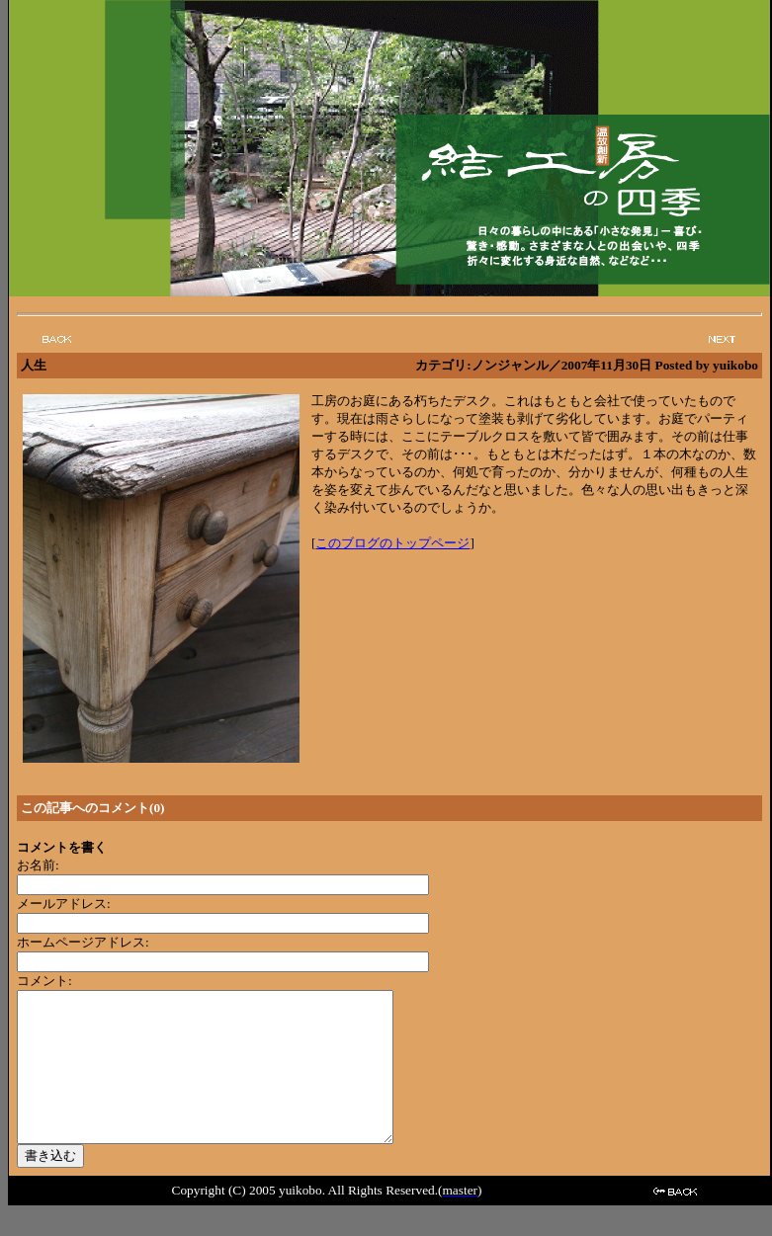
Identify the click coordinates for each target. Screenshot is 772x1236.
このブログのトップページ (392, 543)
